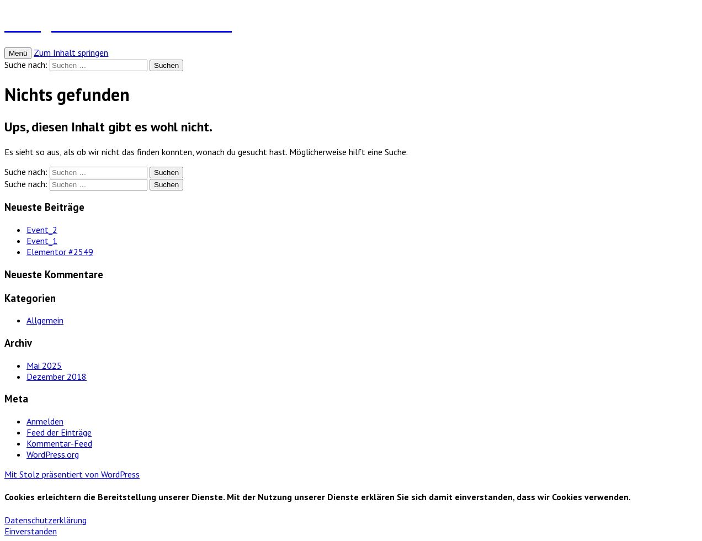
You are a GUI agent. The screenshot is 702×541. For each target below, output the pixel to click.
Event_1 (41, 240)
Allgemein (44, 320)
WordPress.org (52, 454)
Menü (18, 53)
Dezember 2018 (56, 376)
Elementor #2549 (59, 251)
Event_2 (41, 229)
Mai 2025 (44, 365)
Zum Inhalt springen (71, 52)
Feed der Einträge (59, 432)
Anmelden (44, 421)
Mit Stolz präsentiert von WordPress (72, 474)
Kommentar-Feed (59, 443)
